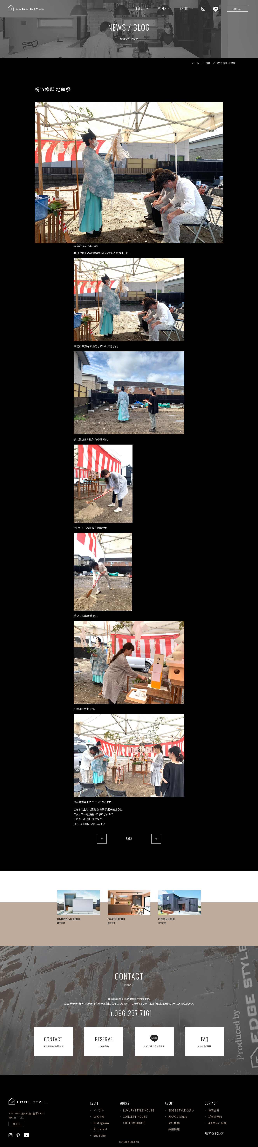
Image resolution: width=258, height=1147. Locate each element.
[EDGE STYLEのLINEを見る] (215, 8)
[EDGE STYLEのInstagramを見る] (203, 8)
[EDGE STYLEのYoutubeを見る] (26, 1134)
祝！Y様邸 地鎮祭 (226, 63)
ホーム (195, 63)
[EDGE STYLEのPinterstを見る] (18, 1134)
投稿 (208, 63)
